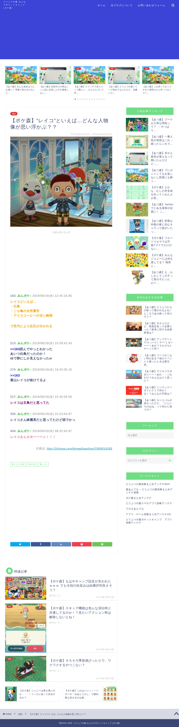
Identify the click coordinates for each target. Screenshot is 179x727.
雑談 (14, 114)
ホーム (101, 5)
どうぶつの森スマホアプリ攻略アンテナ (149, 503)
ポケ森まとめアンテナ (139, 498)
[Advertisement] (89, 35)
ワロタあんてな (135, 508)
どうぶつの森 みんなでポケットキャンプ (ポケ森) (14, 5)
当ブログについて (122, 5)
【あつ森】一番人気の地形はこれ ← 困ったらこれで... (162, 140)
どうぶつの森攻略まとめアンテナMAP (148, 484)
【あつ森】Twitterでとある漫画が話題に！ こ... (162, 208)
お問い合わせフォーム (151, 5)
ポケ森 (33, 464)
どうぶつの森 (19, 464)
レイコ (44, 464)
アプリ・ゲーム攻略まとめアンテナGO (148, 514)
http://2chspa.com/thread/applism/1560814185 (79, 448)
